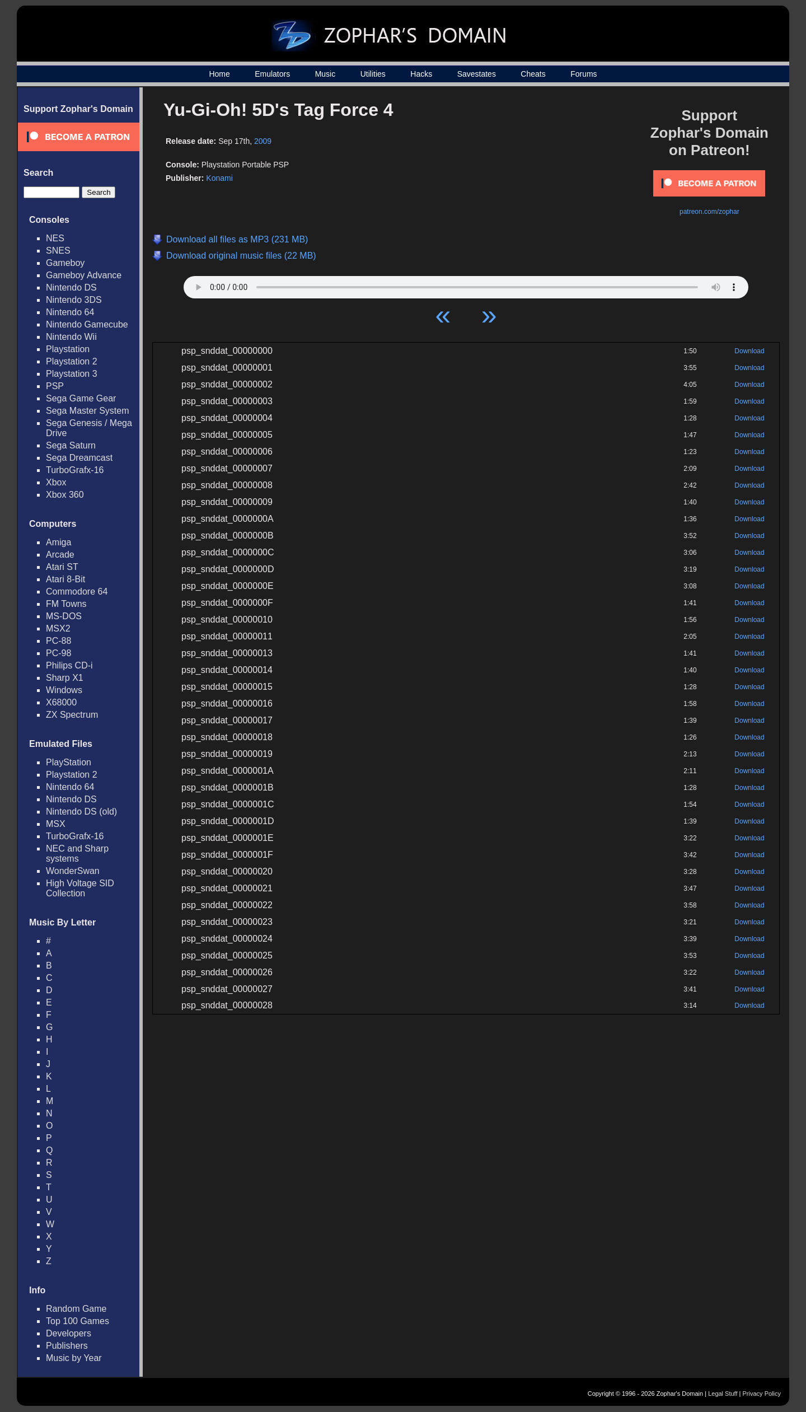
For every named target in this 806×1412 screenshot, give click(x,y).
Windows (64, 690)
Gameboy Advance (83, 275)
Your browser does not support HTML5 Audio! (466, 284)
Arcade (60, 554)
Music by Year (74, 1358)
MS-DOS (64, 616)
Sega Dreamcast (79, 457)
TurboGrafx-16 (75, 470)
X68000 (61, 702)
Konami (219, 178)
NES (55, 238)
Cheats (533, 73)
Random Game (76, 1308)
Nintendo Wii (71, 337)
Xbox (56, 482)
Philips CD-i (69, 665)
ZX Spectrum (72, 714)
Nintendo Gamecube (87, 324)
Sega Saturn (71, 445)
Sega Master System (87, 410)
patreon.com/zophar (709, 212)
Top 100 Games (77, 1321)
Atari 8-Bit (65, 579)
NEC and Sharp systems (77, 853)
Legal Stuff (722, 1393)
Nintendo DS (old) (81, 811)
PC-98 (58, 653)
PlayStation (68, 762)
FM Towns (66, 604)
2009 (262, 141)
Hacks (421, 73)
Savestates (476, 73)
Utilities (373, 73)
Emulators (272, 73)
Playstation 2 (71, 361)
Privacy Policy (762, 1393)
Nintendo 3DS (74, 300)
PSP (55, 386)
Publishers (67, 1345)
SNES (58, 250)
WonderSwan (73, 871)
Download (749, 351)
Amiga (58, 542)
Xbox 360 (65, 494)
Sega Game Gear (81, 398)
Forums (583, 73)
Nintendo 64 (70, 312)
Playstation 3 (71, 373)
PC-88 (58, 641)
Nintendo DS (71, 287)
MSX (55, 824)
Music (325, 73)
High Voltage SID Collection (80, 888)
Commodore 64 (76, 591)
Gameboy (65, 263)
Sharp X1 (64, 677)
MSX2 (58, 628)
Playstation (68, 349)
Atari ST (62, 567)
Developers (68, 1333)
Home (219, 73)
